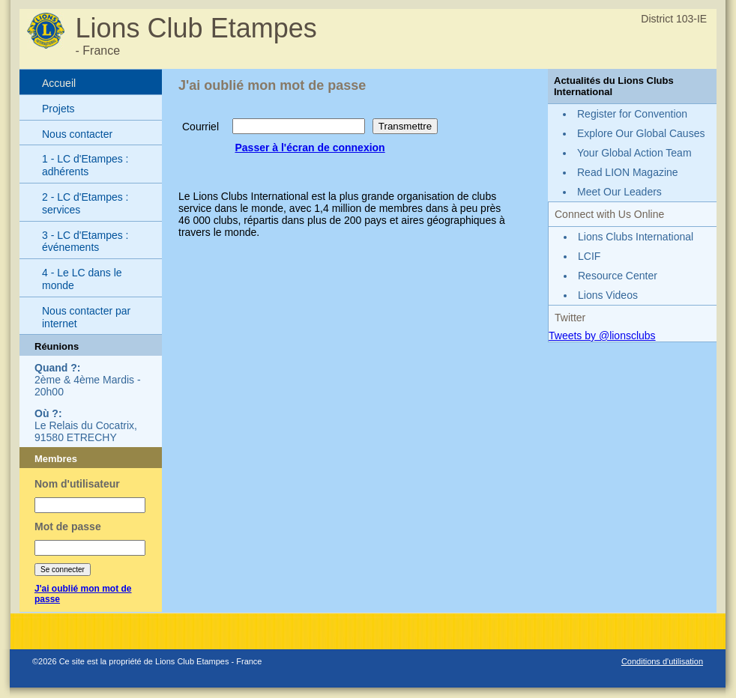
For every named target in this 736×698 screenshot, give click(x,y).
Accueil (59, 83)
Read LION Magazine (627, 172)
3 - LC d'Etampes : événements (85, 241)
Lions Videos (608, 295)
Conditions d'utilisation (662, 661)
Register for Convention (632, 114)
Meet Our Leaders (619, 192)
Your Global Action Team (634, 153)
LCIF (589, 256)
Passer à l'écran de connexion (309, 148)
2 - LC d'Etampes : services (85, 203)
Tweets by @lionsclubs (602, 336)
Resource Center (617, 276)
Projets (58, 109)
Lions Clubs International (635, 237)
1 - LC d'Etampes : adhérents (85, 165)
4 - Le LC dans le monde (82, 279)
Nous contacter (77, 134)
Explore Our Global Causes (641, 133)
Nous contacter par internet (86, 317)
